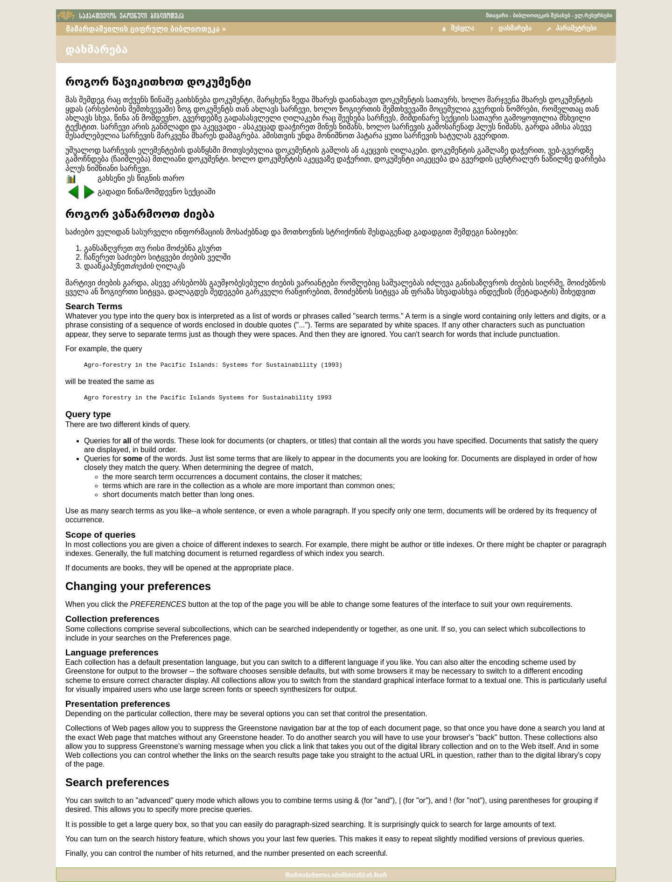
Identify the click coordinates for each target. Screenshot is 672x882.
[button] (572, 29)
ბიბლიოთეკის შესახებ (541, 15)
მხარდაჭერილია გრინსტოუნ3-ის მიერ (336, 874)
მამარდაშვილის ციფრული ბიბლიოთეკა (143, 29)
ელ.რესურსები (593, 15)
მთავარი (497, 15)
